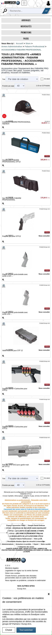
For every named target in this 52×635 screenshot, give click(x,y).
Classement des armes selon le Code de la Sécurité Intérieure (26, 509)
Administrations (7, 544)
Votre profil (38, 539)
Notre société (46, 544)
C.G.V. (7, 566)
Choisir (8, 630)
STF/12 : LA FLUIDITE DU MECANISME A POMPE (26, 531)
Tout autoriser (26, 630)
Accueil (19, 43)
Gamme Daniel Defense (36, 525)
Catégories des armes (26, 547)
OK (46, 11)
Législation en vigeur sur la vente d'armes (21, 570)
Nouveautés (26, 26)
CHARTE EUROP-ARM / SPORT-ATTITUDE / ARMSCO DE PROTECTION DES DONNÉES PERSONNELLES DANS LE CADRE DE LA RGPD (27, 550)
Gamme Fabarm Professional (20, 539)
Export (36, 544)
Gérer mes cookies (12, 573)
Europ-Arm (21, 589)
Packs (26, 38)
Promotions (26, 32)
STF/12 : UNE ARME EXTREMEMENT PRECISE (26, 533)
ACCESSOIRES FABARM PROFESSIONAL (21, 50)
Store (28, 43)
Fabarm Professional (34, 46)
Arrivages (26, 20)
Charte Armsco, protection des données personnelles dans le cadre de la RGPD (20, 577)
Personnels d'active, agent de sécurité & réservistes (26, 541)
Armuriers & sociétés (23, 544)
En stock (47, 79)
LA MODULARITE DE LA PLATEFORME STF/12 (26, 536)
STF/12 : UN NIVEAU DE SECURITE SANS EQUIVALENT (26, 528)
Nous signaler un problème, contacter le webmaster (25, 580)
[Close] (49, 594)
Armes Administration (11, 46)
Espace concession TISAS (16, 525)
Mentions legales (12, 568)
